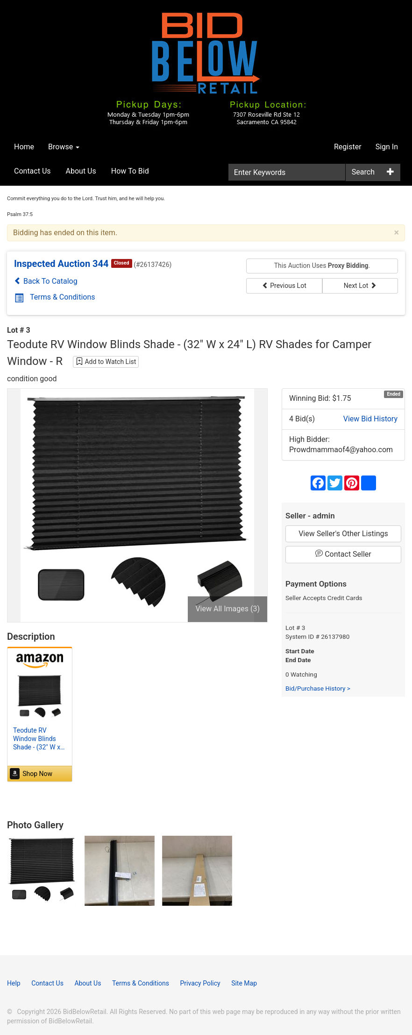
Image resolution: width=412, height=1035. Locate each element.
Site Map (244, 983)
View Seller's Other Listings (343, 533)
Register (348, 146)
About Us (81, 171)
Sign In (387, 146)
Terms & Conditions (54, 297)
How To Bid (130, 171)
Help (14, 983)
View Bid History (370, 418)
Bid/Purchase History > (317, 688)
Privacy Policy (200, 983)
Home (24, 146)
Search (363, 172)
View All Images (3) (227, 608)
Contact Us (32, 171)
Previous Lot (284, 285)
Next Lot (360, 285)
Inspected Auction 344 (61, 263)
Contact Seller (343, 554)
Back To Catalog (46, 281)
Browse (63, 146)
